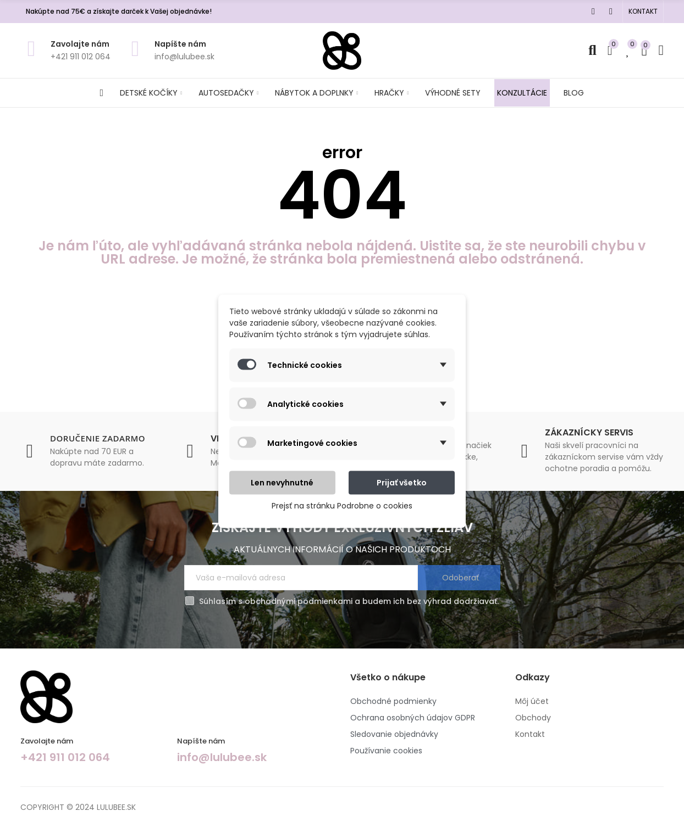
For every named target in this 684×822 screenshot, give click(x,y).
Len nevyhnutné (282, 482)
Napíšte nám (180, 43)
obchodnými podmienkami (298, 601)
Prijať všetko (402, 482)
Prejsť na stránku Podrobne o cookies (342, 505)
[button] (643, 11)
